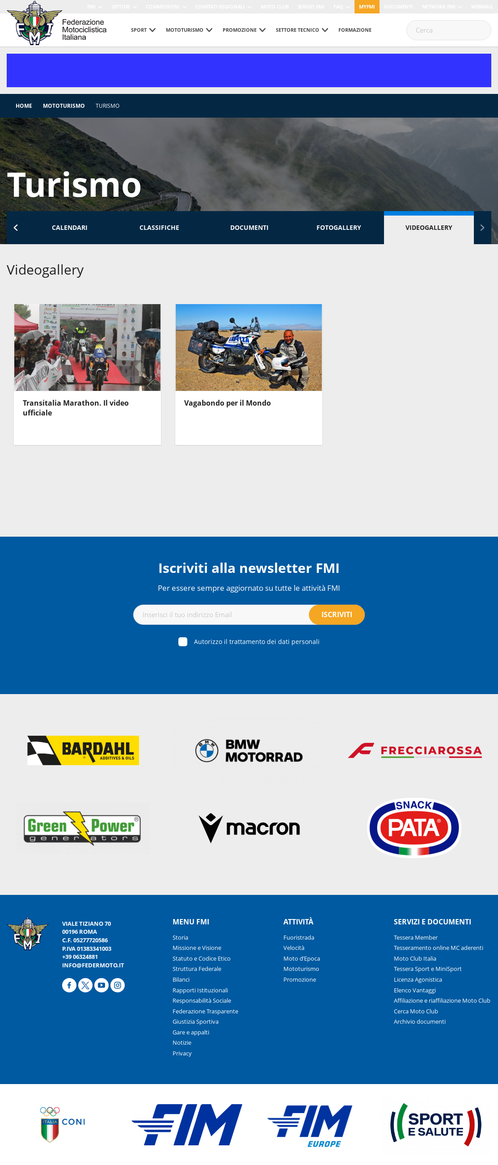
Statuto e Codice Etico (202, 958)
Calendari (70, 227)
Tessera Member (416, 937)
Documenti (398, 6)
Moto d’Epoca (301, 958)
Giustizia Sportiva (196, 1021)
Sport (139, 29)
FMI (91, 6)
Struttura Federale (197, 969)
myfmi (367, 6)
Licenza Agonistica (418, 979)
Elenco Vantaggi (415, 990)
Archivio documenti (420, 1021)
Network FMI (439, 6)
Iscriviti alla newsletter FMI (249, 568)
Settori (120, 6)
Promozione (240, 29)
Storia (180, 937)
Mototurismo (184, 29)
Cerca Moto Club (416, 1011)
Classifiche (159, 227)
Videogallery (428, 227)
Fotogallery (339, 227)
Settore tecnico (297, 29)
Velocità (293, 948)
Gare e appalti (191, 1032)
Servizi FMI (311, 6)
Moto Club (275, 6)
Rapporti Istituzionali (200, 990)
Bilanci (181, 979)
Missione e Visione (197, 948)
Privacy (182, 1053)
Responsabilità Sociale (202, 1000)
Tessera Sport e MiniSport (428, 969)
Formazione (354, 29)
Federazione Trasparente (205, 1011)
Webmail (482, 6)
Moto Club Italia (415, 958)
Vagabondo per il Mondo (227, 403)
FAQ (338, 6)
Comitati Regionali (220, 6)
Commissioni (162, 6)
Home (24, 106)
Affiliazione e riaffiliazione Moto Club (442, 1000)
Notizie (182, 1042)
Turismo (107, 106)
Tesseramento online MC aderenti (438, 948)
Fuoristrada (298, 937)
